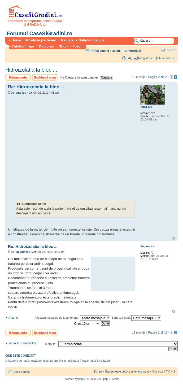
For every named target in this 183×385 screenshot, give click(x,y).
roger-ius (20, 92)
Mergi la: (50, 343)
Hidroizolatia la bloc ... (31, 70)
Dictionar (46, 46)
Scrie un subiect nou (45, 77)
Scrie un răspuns (18, 77)
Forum (77, 46)
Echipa (97, 371)
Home (16, 40)
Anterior (13, 317)
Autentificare (167, 58)
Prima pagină (100, 50)
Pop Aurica (21, 251)
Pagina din (157, 77)
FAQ (129, 58)
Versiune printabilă (163, 49)
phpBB (82, 379)
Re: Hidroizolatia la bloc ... (36, 86)
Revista (67, 40)
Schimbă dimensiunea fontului (171, 49)
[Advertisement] (49, 147)
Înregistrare (145, 58)
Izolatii (116, 50)
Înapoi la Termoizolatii (22, 343)
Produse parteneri (41, 40)
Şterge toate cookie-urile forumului (127, 371)
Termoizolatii (132, 50)
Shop (63, 46)
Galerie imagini (91, 40)
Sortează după (137, 317)
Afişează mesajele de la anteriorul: (72, 317)
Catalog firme (22, 46)
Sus (173, 238)
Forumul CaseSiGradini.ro (39, 33)
